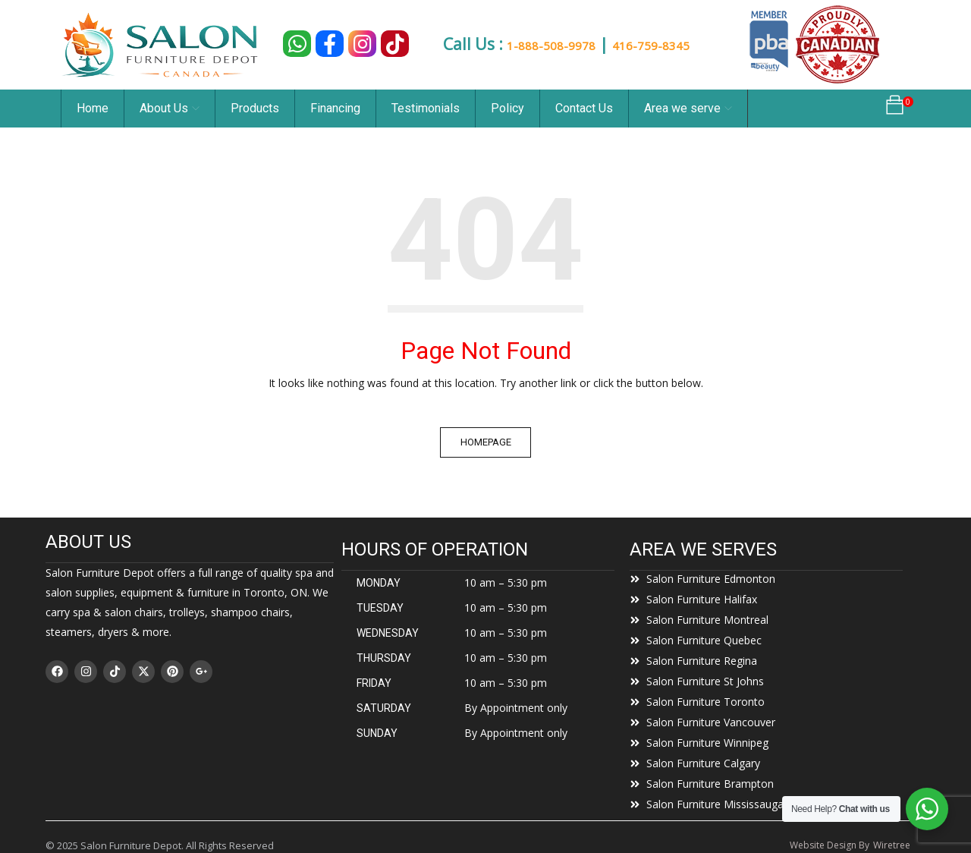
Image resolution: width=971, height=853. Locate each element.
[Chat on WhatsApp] (297, 43)
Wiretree (891, 845)
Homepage (485, 442)
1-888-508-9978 (550, 44)
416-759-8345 (675, 44)
